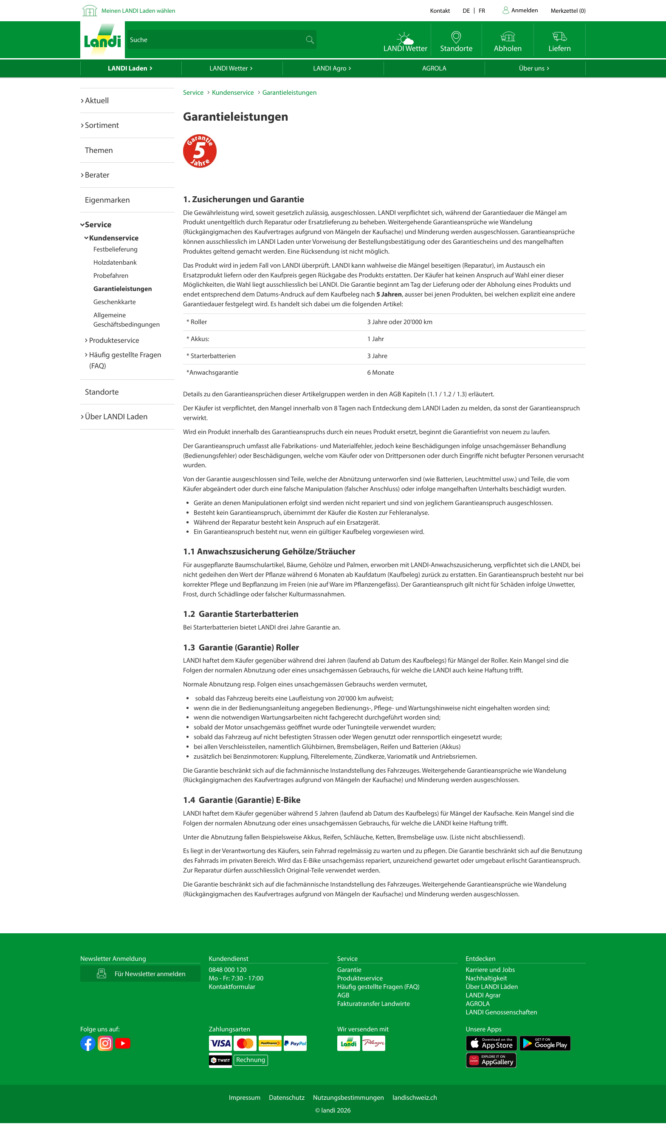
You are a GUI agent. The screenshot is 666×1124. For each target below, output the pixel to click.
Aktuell (97, 100)
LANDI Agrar (483, 995)
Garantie (349, 970)
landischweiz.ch (414, 1097)
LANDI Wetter (229, 68)
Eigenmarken (107, 200)
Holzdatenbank (115, 262)
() (568, 10)
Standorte (102, 392)
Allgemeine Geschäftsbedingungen (126, 320)
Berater (97, 174)
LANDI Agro (329, 68)
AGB (343, 995)
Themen (99, 150)
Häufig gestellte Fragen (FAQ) (378, 987)
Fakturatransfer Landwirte (373, 1004)
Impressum (244, 1097)
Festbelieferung (115, 249)
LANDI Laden (127, 68)
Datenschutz (287, 1097)
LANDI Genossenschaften (501, 1012)
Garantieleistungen (122, 289)
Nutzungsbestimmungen (348, 1097)
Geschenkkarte (114, 302)
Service (98, 224)
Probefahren (110, 275)
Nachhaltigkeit (486, 978)
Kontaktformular (232, 987)
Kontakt (440, 10)
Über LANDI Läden (492, 987)
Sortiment (102, 125)
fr (482, 10)
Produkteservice (114, 340)
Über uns (532, 68)
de (466, 10)
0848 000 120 (228, 970)
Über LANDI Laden (116, 416)
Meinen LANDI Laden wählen (138, 10)
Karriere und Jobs (490, 970)
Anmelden (524, 10)
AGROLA (434, 68)
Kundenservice (113, 238)
